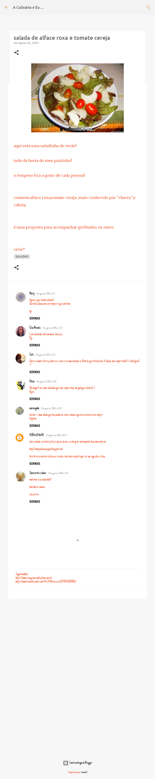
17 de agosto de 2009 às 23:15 (45, 355)
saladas (22, 256)
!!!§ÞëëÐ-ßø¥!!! (36, 435)
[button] (16, 53)
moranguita (34, 408)
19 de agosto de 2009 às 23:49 (51, 408)
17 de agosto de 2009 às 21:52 (52, 328)
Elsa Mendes (34, 328)
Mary (31, 294)
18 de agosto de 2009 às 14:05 (46, 381)
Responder (34, 318)
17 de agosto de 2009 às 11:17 (45, 293)
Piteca (31, 382)
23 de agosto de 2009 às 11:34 (58, 473)
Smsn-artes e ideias (37, 473)
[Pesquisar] (148, 7)
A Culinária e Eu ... (28, 7)
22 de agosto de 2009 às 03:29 (56, 435)
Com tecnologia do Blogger (77, 763)
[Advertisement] (77, 638)
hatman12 (84, 772)
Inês (31, 355)
